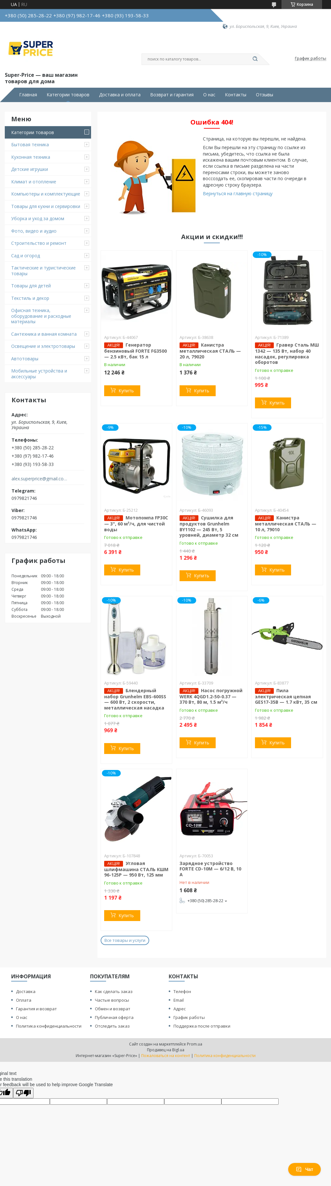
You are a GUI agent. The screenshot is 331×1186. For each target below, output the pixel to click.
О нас (209, 94)
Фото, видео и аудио (34, 231)
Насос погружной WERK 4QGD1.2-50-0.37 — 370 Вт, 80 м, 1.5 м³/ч (211, 696)
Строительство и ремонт (38, 243)
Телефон (182, 991)
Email (178, 1000)
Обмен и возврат (112, 1009)
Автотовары (24, 359)
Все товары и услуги (124, 940)
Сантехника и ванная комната (44, 334)
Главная (28, 94)
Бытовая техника (30, 144)
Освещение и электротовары (43, 346)
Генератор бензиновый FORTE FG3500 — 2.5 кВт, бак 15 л (135, 351)
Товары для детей (31, 286)
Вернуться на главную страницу (238, 193)
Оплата (23, 1000)
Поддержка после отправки (201, 1026)
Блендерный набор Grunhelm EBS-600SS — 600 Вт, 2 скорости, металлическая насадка (135, 699)
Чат (304, 1169)
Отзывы (264, 94)
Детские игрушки (29, 169)
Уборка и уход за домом (37, 218)
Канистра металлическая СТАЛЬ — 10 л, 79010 (285, 524)
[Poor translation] (23, 1093)
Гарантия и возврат (36, 1009)
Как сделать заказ (114, 991)
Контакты (235, 94)
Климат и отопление (33, 182)
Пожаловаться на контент (165, 1055)
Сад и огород (25, 255)
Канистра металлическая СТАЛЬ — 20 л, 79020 (210, 351)
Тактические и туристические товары (43, 270)
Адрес (179, 1009)
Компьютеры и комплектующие (45, 194)
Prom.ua (194, 1044)
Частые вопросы (112, 1000)
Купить (126, 391)
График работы (189, 1017)
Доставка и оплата (120, 94)
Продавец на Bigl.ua (165, 1050)
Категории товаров (68, 94)
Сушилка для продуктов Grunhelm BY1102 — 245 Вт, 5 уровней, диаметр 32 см (209, 526)
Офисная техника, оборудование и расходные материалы (41, 316)
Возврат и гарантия (172, 94)
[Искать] (255, 59)
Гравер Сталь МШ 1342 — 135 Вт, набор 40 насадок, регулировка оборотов (287, 353)
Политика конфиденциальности (48, 1026)
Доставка (25, 991)
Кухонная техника (30, 157)
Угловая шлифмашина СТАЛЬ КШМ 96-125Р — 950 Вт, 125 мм (136, 869)
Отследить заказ (112, 1026)
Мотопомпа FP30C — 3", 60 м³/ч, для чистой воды (136, 524)
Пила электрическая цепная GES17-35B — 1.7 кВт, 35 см (286, 696)
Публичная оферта (114, 1017)
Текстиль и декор (30, 298)
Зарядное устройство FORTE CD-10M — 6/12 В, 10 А (210, 868)
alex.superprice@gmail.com (39, 479)
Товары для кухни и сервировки (45, 206)
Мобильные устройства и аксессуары (39, 374)
